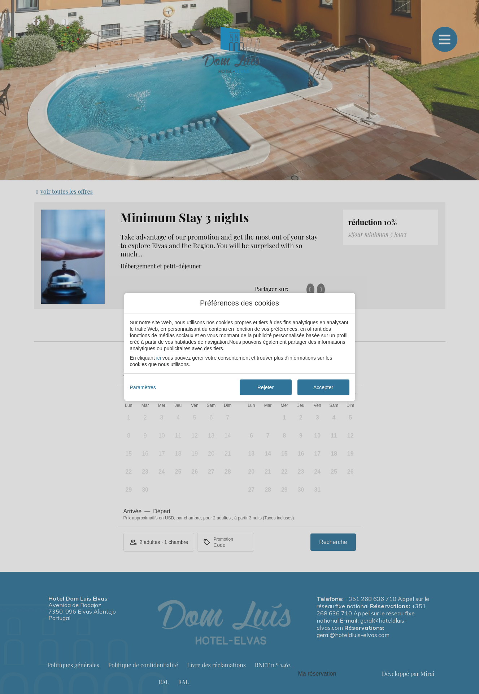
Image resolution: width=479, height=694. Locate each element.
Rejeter (265, 387)
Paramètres (143, 387)
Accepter (323, 387)
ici (158, 358)
